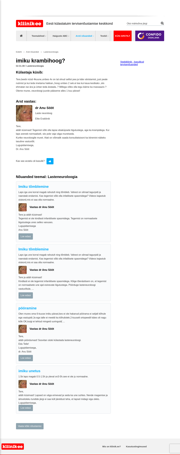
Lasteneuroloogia (50, 52)
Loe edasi (26, 236)
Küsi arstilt (122, 36)
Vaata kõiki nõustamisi (29, 426)
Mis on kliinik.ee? (111, 446)
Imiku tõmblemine (34, 187)
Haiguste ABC (60, 36)
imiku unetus (29, 371)
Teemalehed (38, 36)
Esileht (19, 52)
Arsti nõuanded (84, 36)
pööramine (28, 308)
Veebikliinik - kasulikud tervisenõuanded (132, 63)
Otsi (162, 23)
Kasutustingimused (136, 446)
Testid (103, 36)
